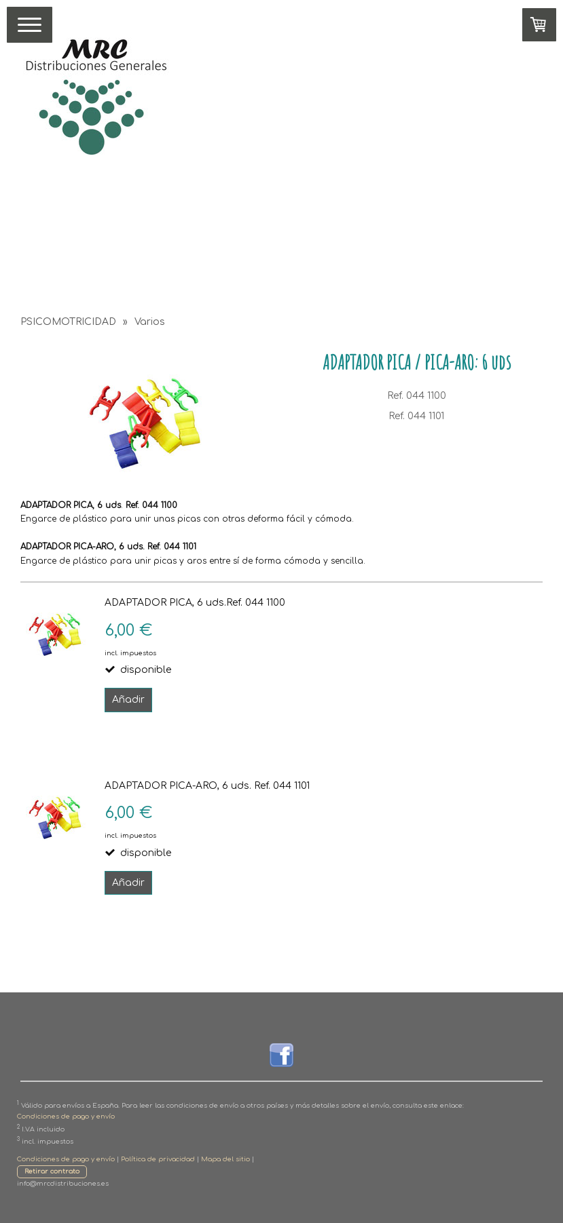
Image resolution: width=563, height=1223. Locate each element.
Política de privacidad (158, 1159)
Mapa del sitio (225, 1159)
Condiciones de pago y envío (66, 1116)
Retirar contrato (51, 1171)
